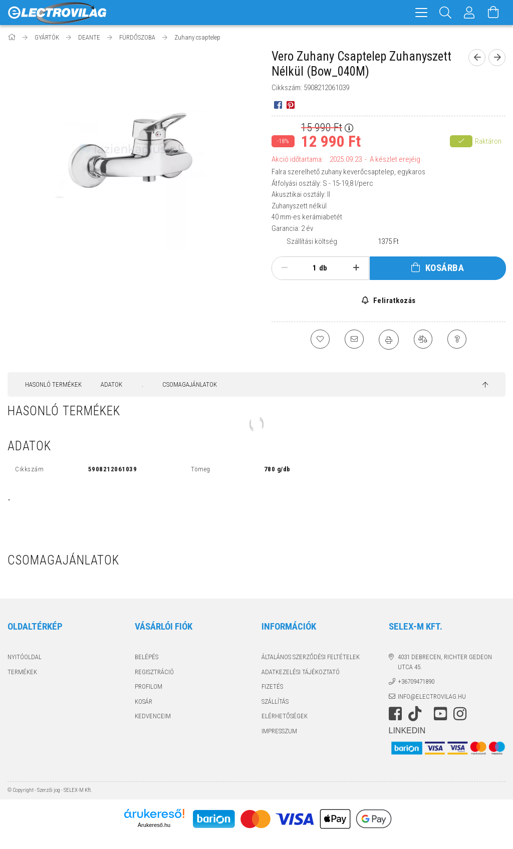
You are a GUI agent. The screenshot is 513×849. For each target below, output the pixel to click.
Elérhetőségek (285, 716)
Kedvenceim (153, 716)
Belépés (146, 657)
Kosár (143, 701)
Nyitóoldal (25, 657)
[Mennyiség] (309, 267)
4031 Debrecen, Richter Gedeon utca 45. (445, 662)
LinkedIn (407, 731)
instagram (459, 713)
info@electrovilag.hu (432, 696)
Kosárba (444, 267)
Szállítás (275, 701)
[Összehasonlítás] (424, 340)
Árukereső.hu (154, 825)
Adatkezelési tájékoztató (301, 672)
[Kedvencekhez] (319, 340)
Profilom (148, 686)
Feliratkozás (393, 300)
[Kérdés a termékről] (459, 340)
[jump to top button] (485, 385)
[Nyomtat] (389, 340)
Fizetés (272, 686)
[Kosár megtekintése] (493, 12)
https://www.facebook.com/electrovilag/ (395, 713)
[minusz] (284, 268)
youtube (440, 713)
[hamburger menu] (421, 12)
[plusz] (356, 268)
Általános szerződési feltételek (311, 657)
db (323, 267)
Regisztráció (154, 672)
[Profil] (469, 12)
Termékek (22, 672)
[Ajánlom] (354, 340)
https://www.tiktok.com (417, 713)
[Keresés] (445, 12)
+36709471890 (416, 681)
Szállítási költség (312, 241)
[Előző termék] (476, 57)
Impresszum (279, 731)
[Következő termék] (496, 57)
